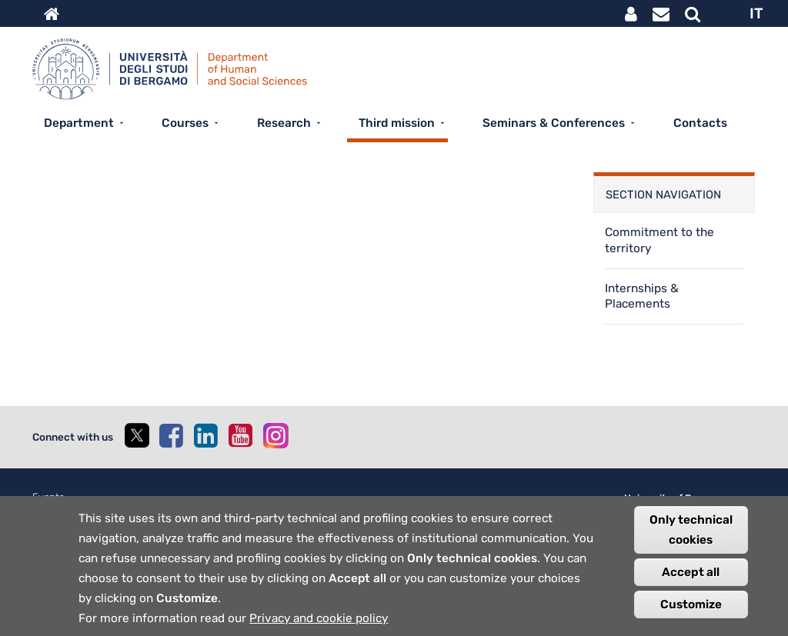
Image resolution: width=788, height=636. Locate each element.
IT (756, 13)
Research (284, 123)
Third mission (397, 123)
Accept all (691, 584)
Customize (691, 617)
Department (79, 123)
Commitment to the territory (659, 240)
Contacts (700, 123)
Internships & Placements (642, 296)
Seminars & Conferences (553, 123)
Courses (185, 123)
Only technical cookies (691, 542)
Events (48, 497)
